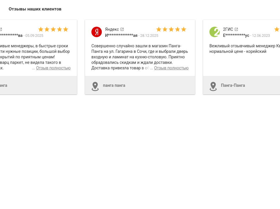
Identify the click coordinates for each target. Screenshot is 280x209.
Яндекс (114, 29)
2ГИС (230, 29)
